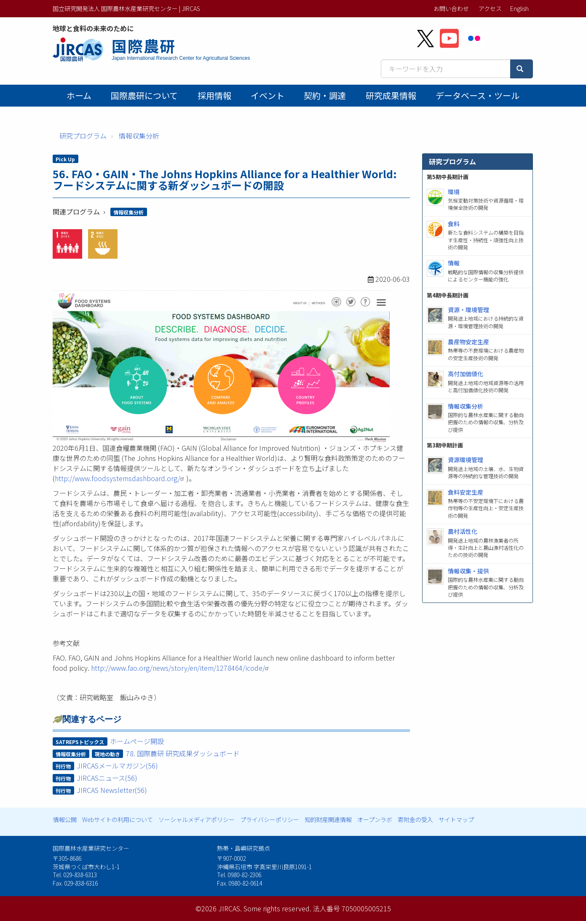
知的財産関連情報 (328, 819)
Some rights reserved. (277, 908)
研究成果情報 (391, 95)
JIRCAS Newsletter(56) (112, 790)
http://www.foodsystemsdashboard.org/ (120, 478)
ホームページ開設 (137, 741)
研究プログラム (83, 136)
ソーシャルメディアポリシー (196, 819)
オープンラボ (374, 819)
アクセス (490, 8)
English (519, 8)
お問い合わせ (451, 8)
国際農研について (144, 95)
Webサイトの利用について (117, 819)
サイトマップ (456, 819)
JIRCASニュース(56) (107, 778)
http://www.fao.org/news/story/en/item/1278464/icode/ (181, 668)
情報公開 (65, 819)
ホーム (79, 95)
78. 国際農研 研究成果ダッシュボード (183, 753)
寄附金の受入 (415, 819)
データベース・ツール (477, 95)
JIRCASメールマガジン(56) (117, 765)
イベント (267, 95)
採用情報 (214, 95)
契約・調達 (325, 95)
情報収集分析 (139, 136)
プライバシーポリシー (269, 819)
